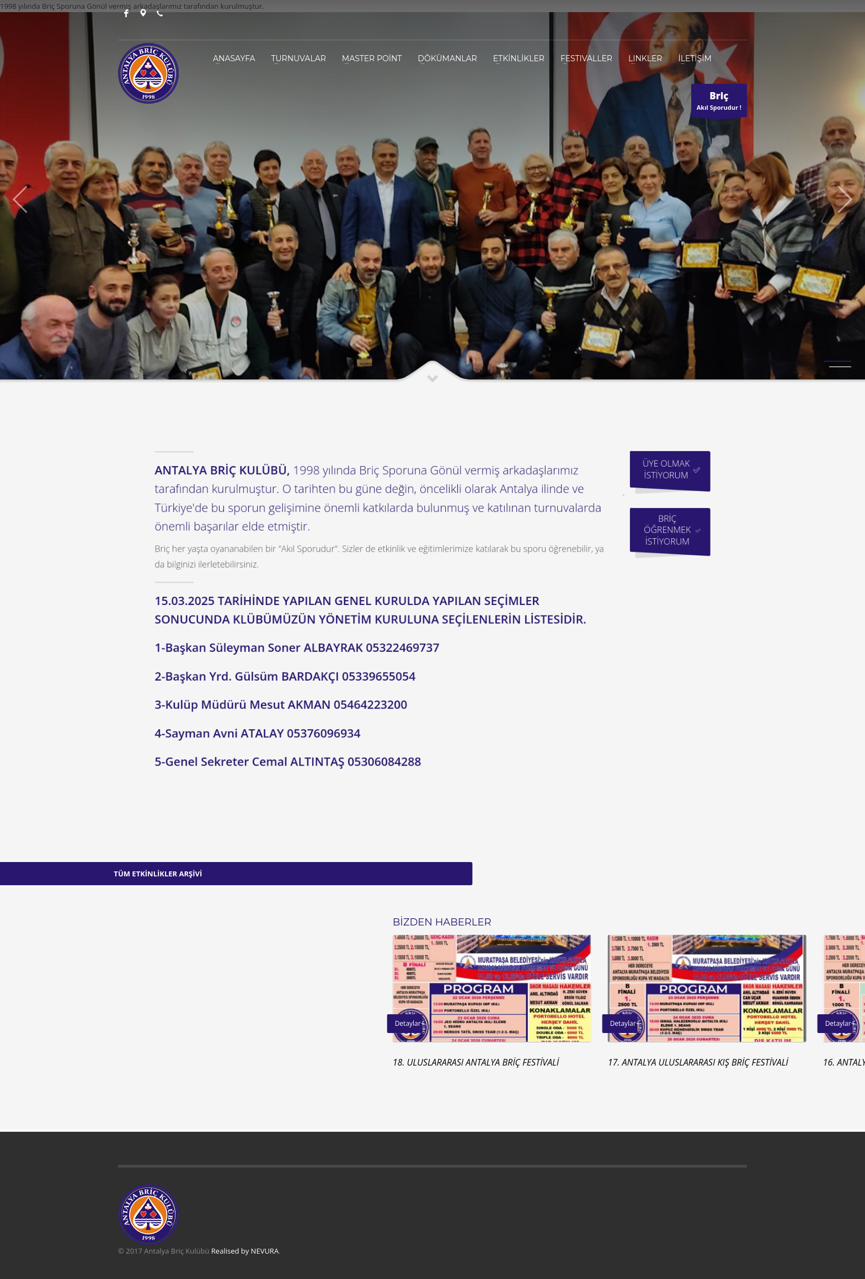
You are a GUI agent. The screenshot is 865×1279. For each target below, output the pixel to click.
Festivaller (586, 58)
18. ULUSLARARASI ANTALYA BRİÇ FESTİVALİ (681, 1062)
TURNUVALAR (298, 58)
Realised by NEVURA (245, 1251)
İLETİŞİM (694, 58)
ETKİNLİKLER (518, 58)
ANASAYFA (234, 58)
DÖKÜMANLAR (447, 58)
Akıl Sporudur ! (719, 103)
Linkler (645, 58)
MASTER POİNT (372, 58)
